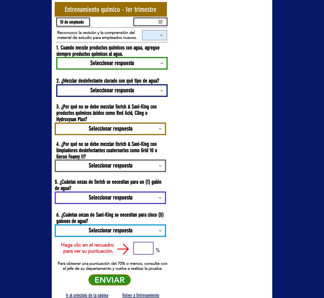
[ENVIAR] (109, 279)
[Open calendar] (160, 22)
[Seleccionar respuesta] (112, 63)
